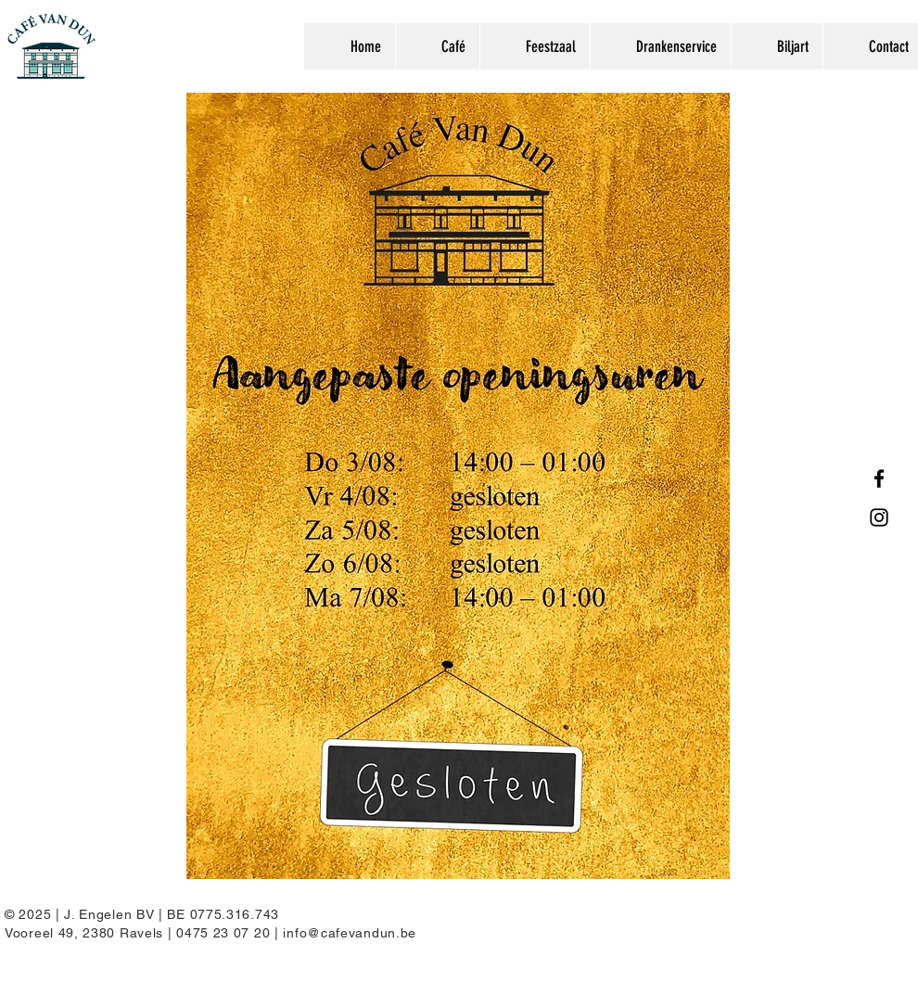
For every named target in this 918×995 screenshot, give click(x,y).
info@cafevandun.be (349, 932)
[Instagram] (879, 517)
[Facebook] (879, 478)
